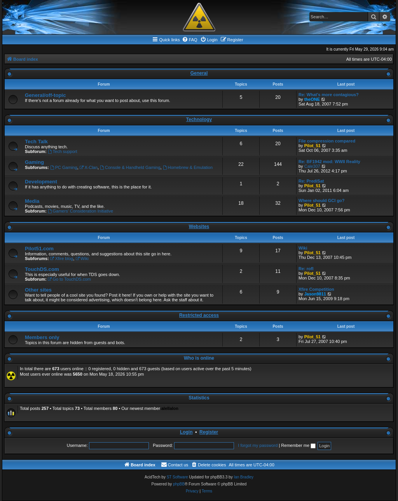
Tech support (62, 151)
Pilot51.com (39, 248)
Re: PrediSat (311, 181)
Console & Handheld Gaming (130, 167)
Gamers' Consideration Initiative (80, 211)
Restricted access (199, 315)
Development (41, 182)
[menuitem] (189, 39)
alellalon (169, 408)
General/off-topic (45, 95)
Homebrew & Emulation (188, 167)
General (199, 73)
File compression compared (326, 141)
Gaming (34, 162)
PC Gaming (63, 167)
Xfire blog (61, 258)
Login (186, 432)
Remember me (298, 445)
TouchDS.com (42, 269)
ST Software (177, 477)
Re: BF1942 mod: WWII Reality (329, 161)
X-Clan (89, 167)
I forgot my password (258, 445)
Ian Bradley (243, 477)
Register (208, 432)
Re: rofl (306, 268)
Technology (199, 119)
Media (32, 201)
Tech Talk (36, 141)
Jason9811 (315, 294)
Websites (199, 226)
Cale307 (312, 166)
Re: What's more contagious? (328, 94)
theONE (312, 99)
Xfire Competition (316, 289)
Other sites (38, 290)
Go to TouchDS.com (69, 279)
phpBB (179, 484)
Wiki (82, 258)
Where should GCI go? (321, 200)
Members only (42, 337)
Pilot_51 (312, 145)
